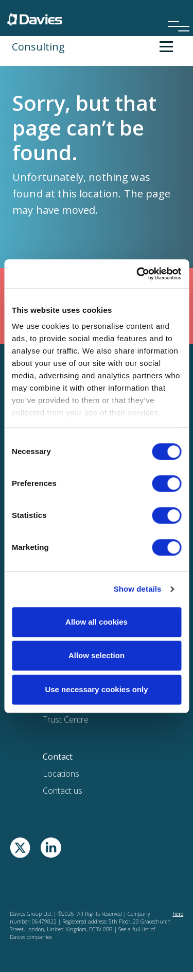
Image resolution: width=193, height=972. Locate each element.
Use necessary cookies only (96, 689)
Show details (138, 588)
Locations (61, 773)
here (177, 913)
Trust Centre (66, 719)
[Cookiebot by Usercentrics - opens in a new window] (137, 273)
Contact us (62, 790)
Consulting (38, 47)
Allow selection (96, 655)
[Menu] (175, 12)
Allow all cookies (96, 621)
